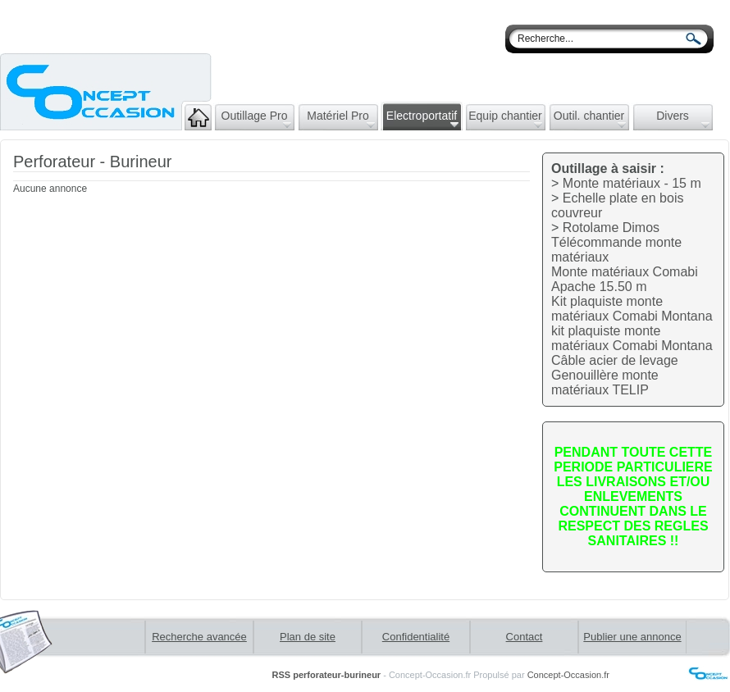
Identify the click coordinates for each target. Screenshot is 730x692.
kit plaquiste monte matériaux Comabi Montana (632, 338)
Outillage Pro (256, 119)
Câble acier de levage (614, 360)
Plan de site (307, 637)
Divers (682, 119)
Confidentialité (415, 637)
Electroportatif (422, 119)
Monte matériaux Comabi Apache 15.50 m (624, 279)
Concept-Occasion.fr (568, 675)
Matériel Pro (341, 119)
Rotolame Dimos (611, 227)
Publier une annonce (632, 637)
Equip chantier (505, 119)
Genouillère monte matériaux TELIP (605, 382)
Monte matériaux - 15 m (632, 183)
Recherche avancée (199, 637)
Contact (524, 637)
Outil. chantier (590, 119)
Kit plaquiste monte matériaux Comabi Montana (632, 308)
